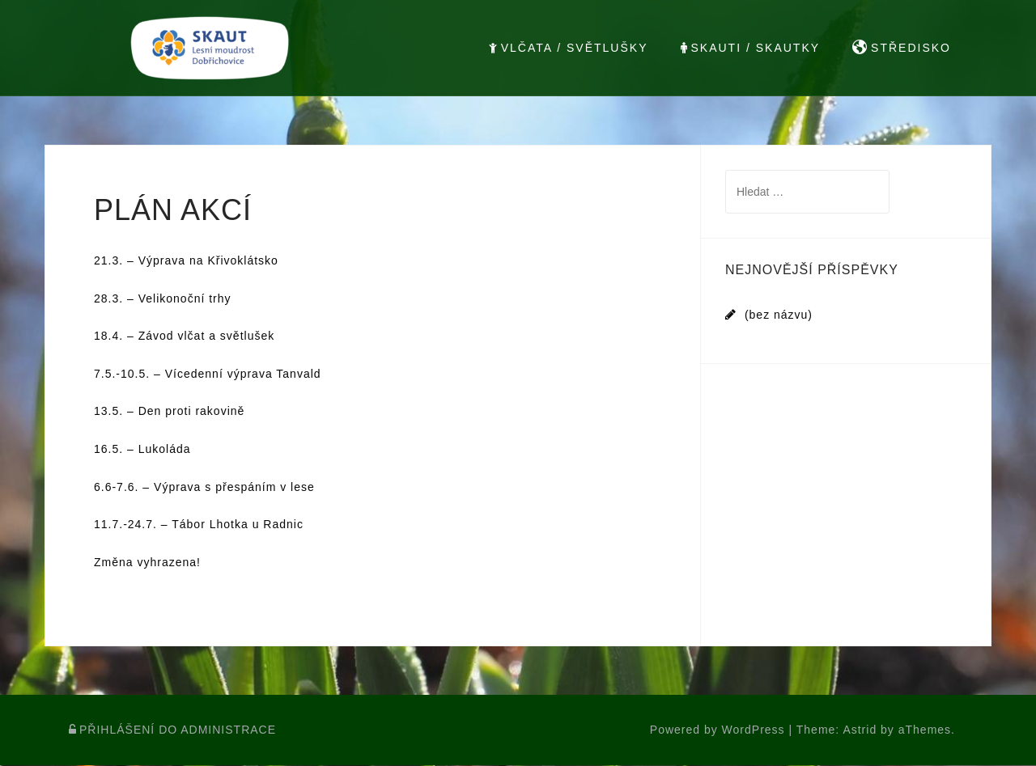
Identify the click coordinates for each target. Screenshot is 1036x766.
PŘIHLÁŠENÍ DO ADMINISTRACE (172, 730)
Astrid (860, 730)
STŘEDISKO (901, 48)
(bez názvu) (779, 314)
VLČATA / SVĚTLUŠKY (568, 47)
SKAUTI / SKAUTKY (751, 47)
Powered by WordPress (717, 730)
